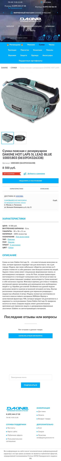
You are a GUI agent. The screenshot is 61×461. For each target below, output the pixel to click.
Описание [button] (44, 188)
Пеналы (49, 50)
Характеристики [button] (16, 188)
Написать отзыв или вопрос (31, 336)
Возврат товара (44, 419)
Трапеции (12, 50)
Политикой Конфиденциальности (42, 390)
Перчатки (25, 50)
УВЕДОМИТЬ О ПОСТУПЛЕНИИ (30, 181)
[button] (15, 8)
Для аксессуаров (22, 237)
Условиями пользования (28, 392)
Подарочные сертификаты (30, 61)
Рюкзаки (31, 45)
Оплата (41, 415)
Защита (23, 55)
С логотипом (15, 245)
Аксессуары (48, 55)
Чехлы (51, 45)
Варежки (12, 55)
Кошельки (37, 50)
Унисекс (11, 242)
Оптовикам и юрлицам (29, 26)
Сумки (42, 45)
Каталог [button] (10, 26)
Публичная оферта (15, 435)
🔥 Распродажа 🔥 (15, 45)
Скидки (41, 432)
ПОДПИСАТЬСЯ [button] (30, 385)
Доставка (42, 411)
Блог (40, 428)
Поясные (11, 239)
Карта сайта (12, 432)
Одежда (34, 55)
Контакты (30, 31)
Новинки (50, 26)
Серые (10, 248)
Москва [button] (19, 196)
